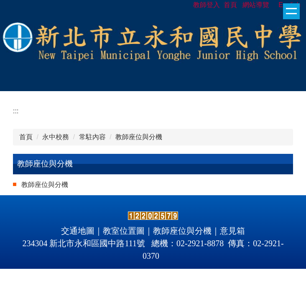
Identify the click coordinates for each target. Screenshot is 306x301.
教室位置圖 (124, 230)
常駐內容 (92, 136)
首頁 (26, 136)
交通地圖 (77, 230)
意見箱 (232, 230)
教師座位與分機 (138, 136)
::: (15, 111)
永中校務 (55, 136)
